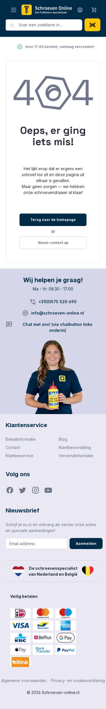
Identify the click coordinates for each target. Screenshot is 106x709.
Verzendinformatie (76, 455)
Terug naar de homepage (53, 220)
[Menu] (13, 9)
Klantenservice (19, 455)
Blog (63, 439)
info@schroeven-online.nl (57, 313)
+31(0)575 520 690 (57, 301)
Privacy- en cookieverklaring (78, 680)
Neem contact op (53, 242)
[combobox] (50, 25)
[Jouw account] (80, 9)
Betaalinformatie (21, 439)
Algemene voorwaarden (23, 680)
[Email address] (36, 543)
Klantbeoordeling (75, 447)
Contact (13, 447)
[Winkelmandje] (94, 9)
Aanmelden (86, 543)
